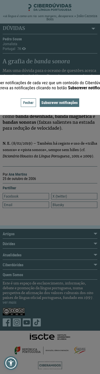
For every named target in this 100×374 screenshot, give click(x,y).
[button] (11, 363)
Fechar (28, 102)
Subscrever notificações (59, 102)
